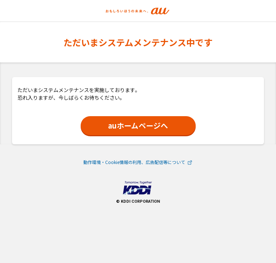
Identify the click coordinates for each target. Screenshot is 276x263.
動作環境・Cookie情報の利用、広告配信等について (138, 162)
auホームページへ (138, 125)
